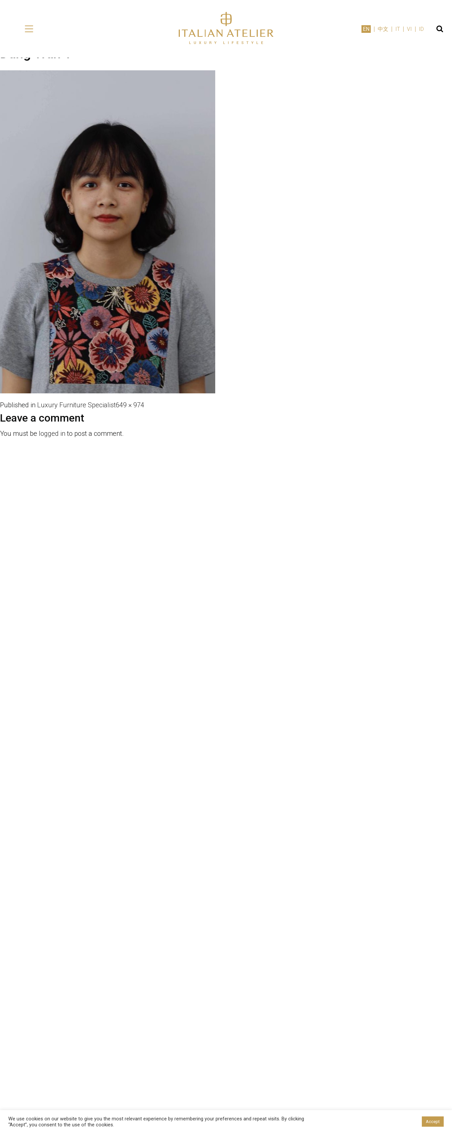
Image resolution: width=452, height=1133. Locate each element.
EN (366, 29)
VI (409, 29)
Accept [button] (433, 1121)
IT (397, 29)
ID (421, 29)
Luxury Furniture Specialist (76, 405)
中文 (383, 29)
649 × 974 (130, 405)
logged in (52, 433)
